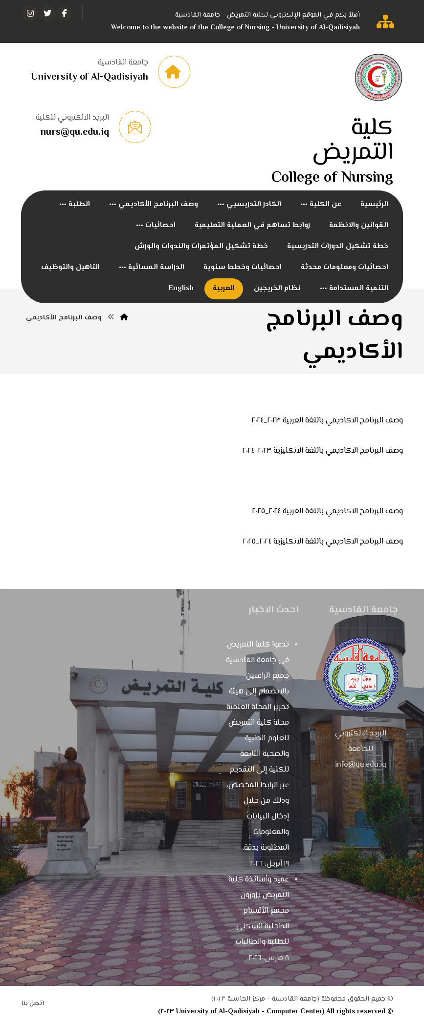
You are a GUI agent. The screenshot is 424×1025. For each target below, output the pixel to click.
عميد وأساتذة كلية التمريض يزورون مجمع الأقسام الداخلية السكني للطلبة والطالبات (258, 911)
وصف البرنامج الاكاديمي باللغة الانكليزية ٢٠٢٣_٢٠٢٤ (323, 451)
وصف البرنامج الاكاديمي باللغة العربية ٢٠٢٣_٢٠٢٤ (327, 421)
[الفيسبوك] (64, 13)
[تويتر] (47, 13)
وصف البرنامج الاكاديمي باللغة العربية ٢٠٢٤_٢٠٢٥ (327, 511)
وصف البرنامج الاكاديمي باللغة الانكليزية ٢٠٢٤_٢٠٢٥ (323, 542)
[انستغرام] (30, 13)
